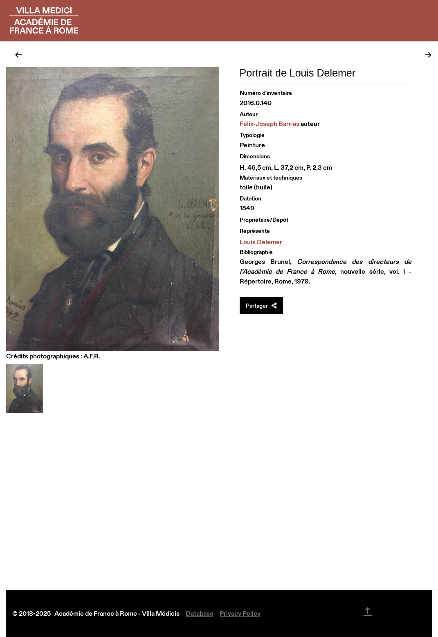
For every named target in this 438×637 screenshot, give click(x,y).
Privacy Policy (240, 613)
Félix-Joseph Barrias (269, 123)
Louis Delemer (261, 242)
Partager (261, 305)
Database (199, 613)
